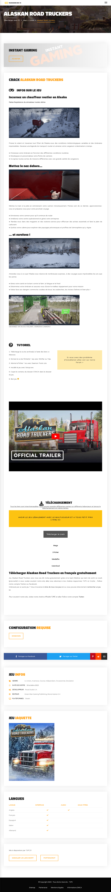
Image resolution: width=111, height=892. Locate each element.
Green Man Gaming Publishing (36, 694)
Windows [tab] (16, 636)
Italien (11, 825)
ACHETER (16, 59)
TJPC (53, 597)
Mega (55, 546)
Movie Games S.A (54, 694)
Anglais (11, 810)
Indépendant (50, 681)
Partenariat (49, 858)
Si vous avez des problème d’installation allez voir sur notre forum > (79, 359)
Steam (27, 699)
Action (28, 681)
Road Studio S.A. (31, 690)
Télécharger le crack (56, 534)
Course (42, 681)
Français (12, 815)
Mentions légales (57, 888)
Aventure (35, 681)
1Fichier (55, 552)
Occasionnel (60, 681)
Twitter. (81, 597)
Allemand (12, 831)
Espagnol (12, 820)
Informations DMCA (74, 888)
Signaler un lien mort (23, 858)
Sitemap (32, 888)
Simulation (70, 681)
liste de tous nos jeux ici (54, 587)
